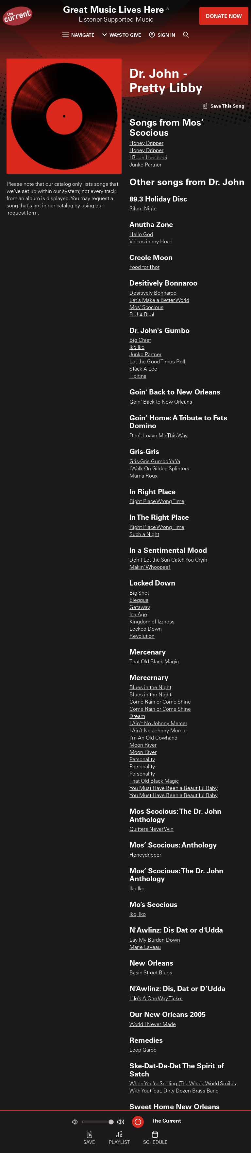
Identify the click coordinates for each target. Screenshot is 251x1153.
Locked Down (145, 629)
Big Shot (139, 593)
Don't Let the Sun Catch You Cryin (168, 560)
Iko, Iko (137, 914)
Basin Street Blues (150, 973)
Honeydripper (145, 855)
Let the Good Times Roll (157, 362)
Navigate (78, 35)
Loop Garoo (143, 1050)
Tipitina (137, 376)
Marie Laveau (145, 947)
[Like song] (223, 106)
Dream (137, 716)
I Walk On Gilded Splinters (159, 469)
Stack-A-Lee (143, 369)
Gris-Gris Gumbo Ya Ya (154, 461)
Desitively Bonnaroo (152, 293)
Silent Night (143, 209)
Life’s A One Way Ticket (156, 999)
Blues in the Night (150, 687)
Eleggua (138, 600)
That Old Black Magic (154, 662)
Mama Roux (143, 476)
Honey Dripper (146, 143)
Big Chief (140, 340)
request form (23, 213)
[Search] (186, 34)
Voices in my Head (151, 242)
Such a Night (144, 534)
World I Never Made (152, 1024)
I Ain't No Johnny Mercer (158, 723)
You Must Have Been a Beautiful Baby (173, 788)
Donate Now (224, 15)
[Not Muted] (74, 1122)
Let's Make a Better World (159, 300)
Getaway (139, 607)
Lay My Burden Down (154, 940)
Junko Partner (145, 165)
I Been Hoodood (148, 158)
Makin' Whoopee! (150, 567)
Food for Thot (144, 267)
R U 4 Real (141, 315)
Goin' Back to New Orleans (160, 402)
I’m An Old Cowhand (153, 738)
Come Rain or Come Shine (160, 702)
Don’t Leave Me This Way (158, 436)
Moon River (143, 745)
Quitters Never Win (151, 829)
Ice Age (138, 615)
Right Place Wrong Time (156, 501)
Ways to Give (121, 35)
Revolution (142, 636)
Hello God (141, 234)
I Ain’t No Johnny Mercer (158, 731)
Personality (142, 759)
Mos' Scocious (146, 307)
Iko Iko (136, 347)
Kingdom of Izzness (152, 622)
